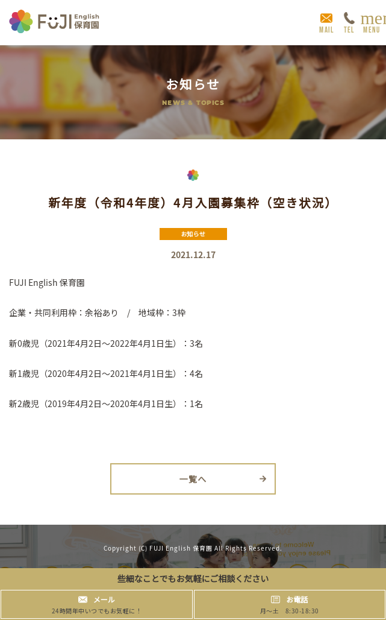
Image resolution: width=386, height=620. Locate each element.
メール (104, 599)
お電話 (297, 599)
